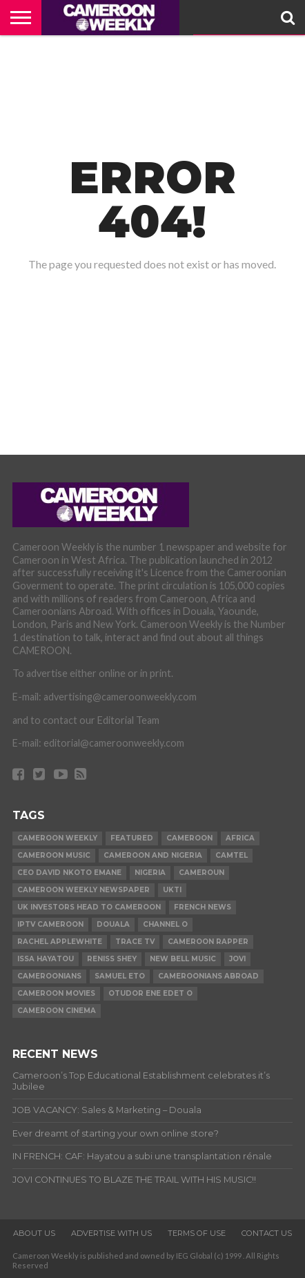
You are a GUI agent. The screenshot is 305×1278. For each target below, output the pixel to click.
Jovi (237, 958)
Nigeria (150, 872)
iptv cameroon (50, 924)
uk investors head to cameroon (89, 907)
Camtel (231, 855)
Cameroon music (53, 855)
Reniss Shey (112, 958)
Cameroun (201, 872)
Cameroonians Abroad (208, 976)
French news (202, 907)
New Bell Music (183, 958)
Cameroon (189, 838)
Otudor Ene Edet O (150, 993)
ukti (172, 889)
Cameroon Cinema (56, 1010)
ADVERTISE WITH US (111, 1233)
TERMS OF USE (197, 1233)
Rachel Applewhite (59, 941)
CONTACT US (267, 1233)
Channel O (165, 924)
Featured (131, 838)
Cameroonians (49, 976)
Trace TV (135, 941)
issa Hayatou (45, 958)
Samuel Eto (120, 976)
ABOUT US (34, 1233)
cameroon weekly (57, 838)
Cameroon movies (56, 993)
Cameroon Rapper (208, 941)
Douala (113, 924)
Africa (240, 838)
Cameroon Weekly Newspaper (83, 889)
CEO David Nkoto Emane (69, 872)
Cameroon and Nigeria (153, 855)
